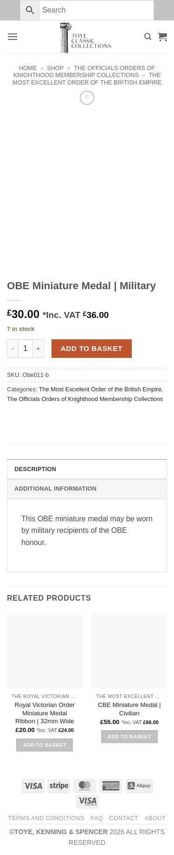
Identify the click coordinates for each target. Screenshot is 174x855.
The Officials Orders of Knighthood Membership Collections (84, 71)
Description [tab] (35, 469)
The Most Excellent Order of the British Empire (87, 78)
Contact (124, 818)
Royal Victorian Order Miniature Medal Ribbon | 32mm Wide (44, 713)
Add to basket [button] (44, 745)
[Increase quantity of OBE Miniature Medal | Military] (38, 348)
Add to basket (91, 348)
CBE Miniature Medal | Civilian (129, 709)
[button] (12, 36)
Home (28, 68)
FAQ (96, 818)
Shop (55, 68)
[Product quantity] (25, 348)
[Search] (147, 36)
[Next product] (87, 98)
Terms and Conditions (46, 818)
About (155, 818)
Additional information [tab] (55, 488)
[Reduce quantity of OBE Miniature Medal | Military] (12, 348)
